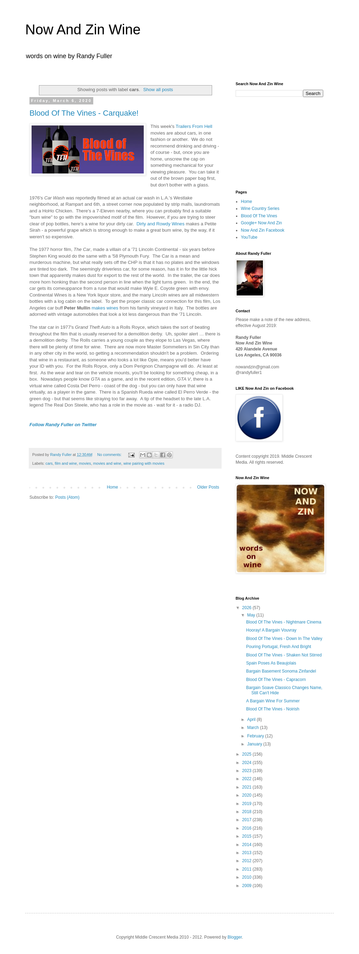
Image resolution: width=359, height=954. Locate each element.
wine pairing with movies (143, 463)
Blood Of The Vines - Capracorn (276, 679)
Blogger (235, 937)
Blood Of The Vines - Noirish (272, 709)
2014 (247, 844)
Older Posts (208, 487)
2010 (247, 877)
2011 (247, 869)
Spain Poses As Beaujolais (271, 663)
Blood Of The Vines (259, 215)
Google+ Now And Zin (261, 222)
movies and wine (107, 463)
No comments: (110, 454)
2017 (247, 819)
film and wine (66, 463)
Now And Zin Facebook (262, 230)
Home (112, 487)
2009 (247, 885)
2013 (247, 852)
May (251, 615)
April (252, 719)
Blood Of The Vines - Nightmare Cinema (283, 622)
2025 (247, 754)
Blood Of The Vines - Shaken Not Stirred (284, 655)
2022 (247, 778)
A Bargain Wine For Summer (273, 701)
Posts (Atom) (67, 497)
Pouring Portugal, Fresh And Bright (278, 646)
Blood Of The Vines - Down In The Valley (284, 638)
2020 (247, 795)
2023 (247, 770)
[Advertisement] (271, 143)
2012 (247, 860)
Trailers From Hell (194, 126)
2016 (247, 828)
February (256, 736)
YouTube (249, 237)
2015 (247, 836)
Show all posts (158, 89)
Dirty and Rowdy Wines (160, 223)
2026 (247, 607)
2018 (247, 811)
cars (49, 463)
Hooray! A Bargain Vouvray (271, 630)
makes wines (105, 308)
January (255, 744)
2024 (247, 762)
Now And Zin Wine (83, 29)
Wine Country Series (260, 208)
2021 (247, 787)
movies (85, 463)
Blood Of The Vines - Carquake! (83, 113)
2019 (247, 803)
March (253, 727)
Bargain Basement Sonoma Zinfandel (281, 671)
